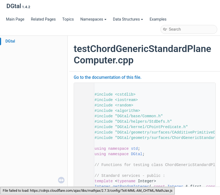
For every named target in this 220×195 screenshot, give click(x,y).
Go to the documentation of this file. (107, 77)
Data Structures (128, 19)
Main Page (15, 19)
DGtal (10, 41)
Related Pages (43, 19)
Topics (68, 19)
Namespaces (93, 19)
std (134, 149)
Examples (158, 19)
